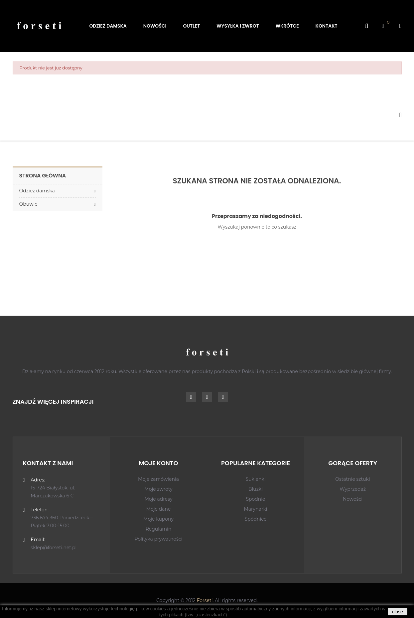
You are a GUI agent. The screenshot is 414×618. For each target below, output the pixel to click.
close (397, 611)
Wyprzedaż (353, 489)
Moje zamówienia (158, 479)
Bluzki (255, 489)
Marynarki (255, 509)
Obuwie (28, 204)
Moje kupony (158, 519)
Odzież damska (37, 191)
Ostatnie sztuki (352, 479)
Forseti (205, 600)
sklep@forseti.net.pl (53, 548)
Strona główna (42, 175)
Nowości (352, 499)
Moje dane (158, 509)
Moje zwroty (158, 489)
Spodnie (255, 499)
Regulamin (159, 529)
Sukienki (255, 479)
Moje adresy (158, 499)
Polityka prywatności (158, 539)
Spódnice (256, 519)
